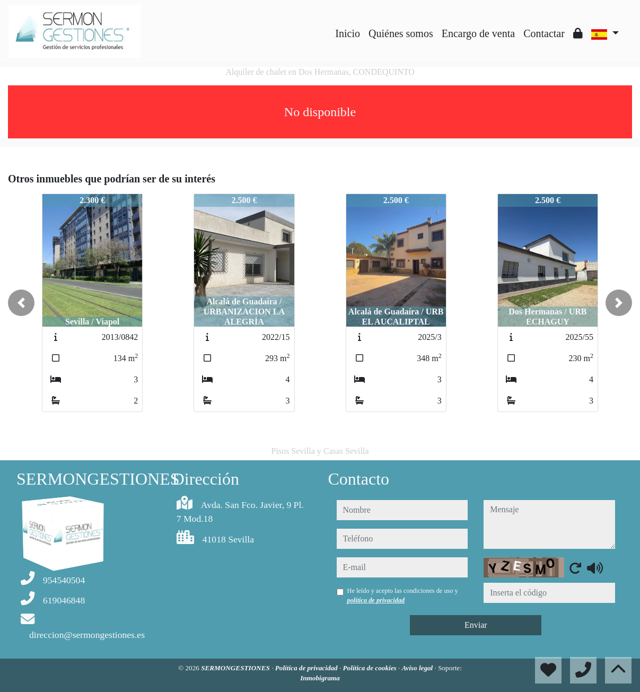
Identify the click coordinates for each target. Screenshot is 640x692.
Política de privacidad (307, 668)
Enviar (475, 624)
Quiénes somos (401, 33)
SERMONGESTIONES (236, 668)
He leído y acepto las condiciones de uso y (402, 595)
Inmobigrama (320, 678)
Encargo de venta (478, 33)
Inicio (347, 33)
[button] (21, 303)
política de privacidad (376, 600)
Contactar (544, 33)
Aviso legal (418, 668)
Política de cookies (370, 668)
